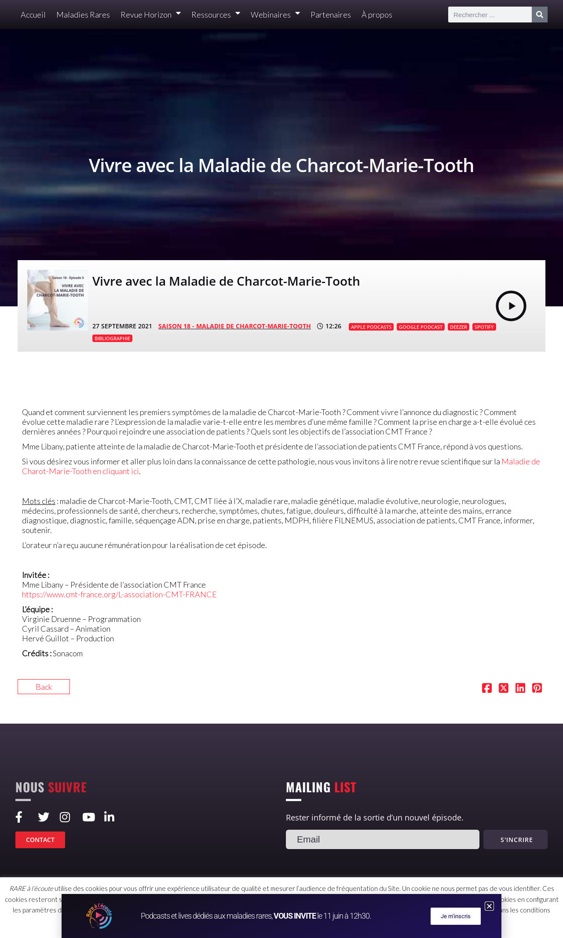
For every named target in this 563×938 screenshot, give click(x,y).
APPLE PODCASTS (371, 327)
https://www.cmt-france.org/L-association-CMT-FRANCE (119, 594)
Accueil (33, 14)
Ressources (215, 14)
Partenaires (331, 14)
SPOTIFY (484, 327)
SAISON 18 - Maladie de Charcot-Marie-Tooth (234, 326)
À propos (377, 14)
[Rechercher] (540, 14)
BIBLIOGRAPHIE (112, 338)
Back (44, 687)
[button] (489, 906)
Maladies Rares (83, 14)
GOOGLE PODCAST (420, 327)
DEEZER (458, 327)
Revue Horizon (151, 14)
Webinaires (275, 14)
